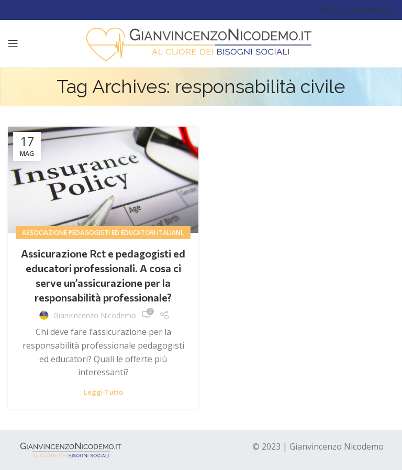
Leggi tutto (103, 392)
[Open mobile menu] (13, 43)
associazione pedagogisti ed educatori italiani (102, 232)
